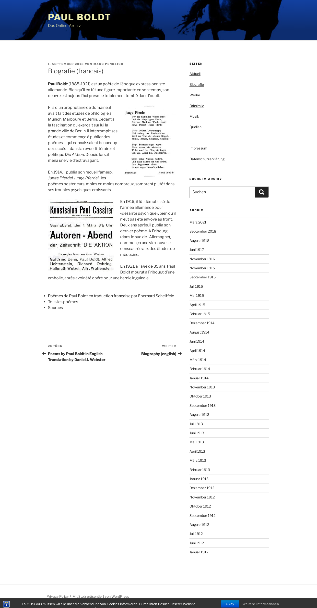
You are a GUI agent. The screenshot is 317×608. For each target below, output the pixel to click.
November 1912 (202, 497)
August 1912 (199, 524)
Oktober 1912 (200, 506)
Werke (194, 95)
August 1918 (199, 240)
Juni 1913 (196, 433)
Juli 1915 (196, 286)
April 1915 (197, 305)
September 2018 (202, 231)
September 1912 (202, 515)
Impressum (198, 148)
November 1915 (202, 268)
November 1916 (202, 259)
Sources (55, 307)
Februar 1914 (199, 369)
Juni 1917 (196, 250)
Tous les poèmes (63, 301)
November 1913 (202, 387)
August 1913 (199, 414)
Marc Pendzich (109, 64)
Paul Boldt (80, 17)
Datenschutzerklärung (206, 159)
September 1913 (202, 405)
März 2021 (197, 222)
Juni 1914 (196, 341)
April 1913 (197, 451)
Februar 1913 (199, 470)
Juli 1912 (196, 534)
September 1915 (202, 277)
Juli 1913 (196, 424)
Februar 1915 (199, 314)
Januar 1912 (198, 552)
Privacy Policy (58, 596)
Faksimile (196, 106)
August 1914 (199, 332)
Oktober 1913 (200, 396)
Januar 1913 (199, 479)
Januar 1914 (199, 378)
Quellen (195, 127)
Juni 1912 (196, 543)
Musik (194, 116)
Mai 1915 (196, 295)
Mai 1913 (196, 442)
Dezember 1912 (201, 488)
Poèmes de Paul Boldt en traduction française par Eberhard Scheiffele (111, 296)
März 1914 (197, 360)
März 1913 (197, 460)
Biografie (196, 84)
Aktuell (194, 74)
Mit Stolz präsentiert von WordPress (100, 596)
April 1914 (197, 350)
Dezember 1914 (201, 323)
